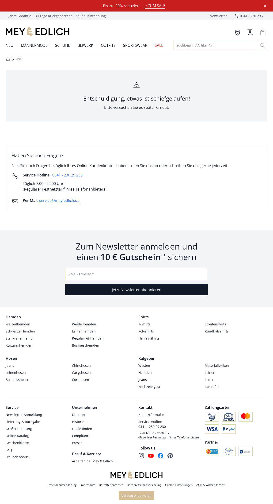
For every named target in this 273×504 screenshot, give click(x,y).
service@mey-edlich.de (59, 200)
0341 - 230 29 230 (67, 175)
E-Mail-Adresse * (81, 274)
